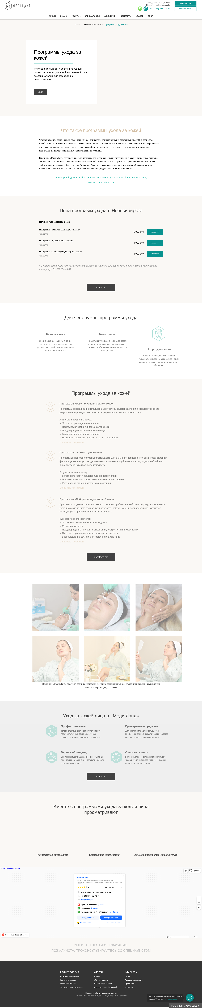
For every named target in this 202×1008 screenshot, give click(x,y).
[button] (185, 3)
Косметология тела (68, 984)
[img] (36, 976)
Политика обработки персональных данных (101, 993)
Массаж (97, 976)
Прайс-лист (130, 984)
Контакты (126, 16)
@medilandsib (171, 999)
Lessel (139, 16)
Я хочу (63, 16)
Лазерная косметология (70, 976)
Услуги (75, 16)
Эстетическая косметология (71, 987)
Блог (150, 16)
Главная (76, 24)
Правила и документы (134, 980)
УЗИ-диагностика (101, 980)
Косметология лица (92, 24)
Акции (52, 16)
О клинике (109, 16)
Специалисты (92, 16)
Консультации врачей (103, 984)
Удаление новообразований (105, 987)
